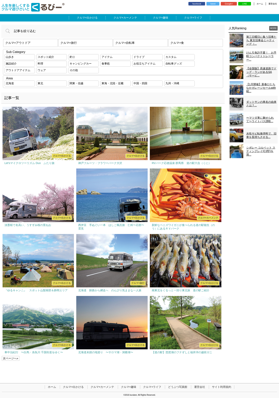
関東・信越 (76, 83)
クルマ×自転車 (125, 42)
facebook (196, 4)
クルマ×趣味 (128, 386)
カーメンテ (130, 17)
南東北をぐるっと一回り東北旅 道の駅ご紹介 (180, 290)
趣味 (165, 17)
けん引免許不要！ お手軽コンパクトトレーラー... (261, 56)
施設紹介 (11, 63)
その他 (74, 70)
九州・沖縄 (172, 83)
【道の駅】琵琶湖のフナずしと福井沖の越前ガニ (182, 352)
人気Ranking (237, 28)
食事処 (106, 63)
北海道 (10, 83)
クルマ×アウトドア (18, 42)
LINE (244, 4)
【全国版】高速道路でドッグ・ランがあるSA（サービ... (261, 72)
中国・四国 (140, 83)
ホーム (260, 4)
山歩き (10, 56)
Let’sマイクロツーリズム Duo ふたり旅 (30, 163)
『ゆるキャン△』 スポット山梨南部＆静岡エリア (36, 290)
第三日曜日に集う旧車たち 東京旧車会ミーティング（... (261, 40)
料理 (40, 63)
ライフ (198, 17)
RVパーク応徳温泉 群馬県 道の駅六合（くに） (181, 163)
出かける (92, 17)
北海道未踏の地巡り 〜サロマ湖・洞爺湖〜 (105, 352)
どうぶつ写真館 (177, 386)
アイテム (107, 56)
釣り (72, 56)
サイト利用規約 (221, 386)
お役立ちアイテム (144, 63)
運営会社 (272, 4)
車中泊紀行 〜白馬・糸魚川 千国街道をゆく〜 (34, 352)
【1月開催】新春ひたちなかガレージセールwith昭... (261, 88)
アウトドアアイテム (18, 70)
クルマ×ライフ (152, 386)
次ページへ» (10, 358)
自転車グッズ (173, 63)
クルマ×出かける (73, 386)
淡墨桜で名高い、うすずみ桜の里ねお (28, 225)
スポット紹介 (46, 56)
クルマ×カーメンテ (102, 386)
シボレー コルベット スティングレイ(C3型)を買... (260, 151)
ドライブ (139, 56)
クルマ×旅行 (68, 42)
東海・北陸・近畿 (113, 83)
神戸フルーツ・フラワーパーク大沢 (100, 163)
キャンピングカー (81, 63)
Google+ (229, 4)
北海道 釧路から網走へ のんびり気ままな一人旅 (109, 290)
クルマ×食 (177, 42)
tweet (212, 4)
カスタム (170, 56)
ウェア (42, 70)
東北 (40, 83)
